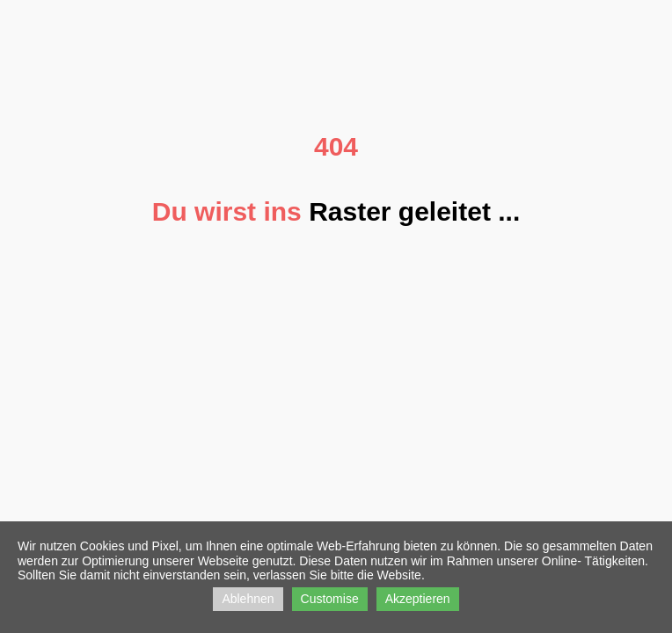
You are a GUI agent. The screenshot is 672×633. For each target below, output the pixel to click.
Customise (330, 599)
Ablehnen (248, 599)
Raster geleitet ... (414, 211)
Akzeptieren (417, 599)
